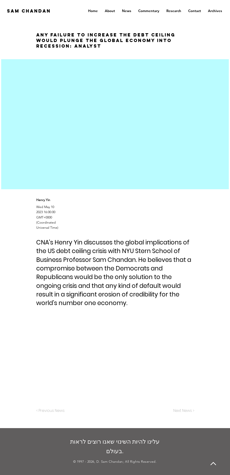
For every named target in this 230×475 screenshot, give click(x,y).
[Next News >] (182, 410)
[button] (215, 11)
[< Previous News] (51, 410)
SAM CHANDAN (29, 11)
